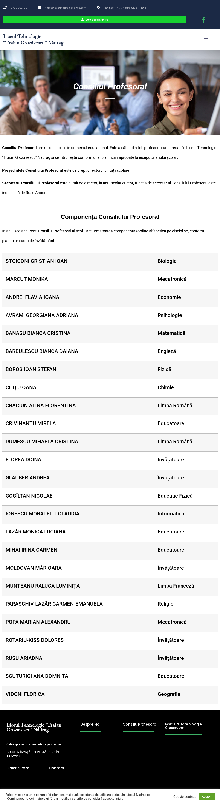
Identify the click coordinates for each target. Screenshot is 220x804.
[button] (205, 39)
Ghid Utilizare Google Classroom (183, 726)
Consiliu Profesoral (140, 724)
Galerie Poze (17, 768)
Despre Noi (90, 724)
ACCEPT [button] (207, 796)
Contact (56, 768)
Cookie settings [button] (184, 797)
